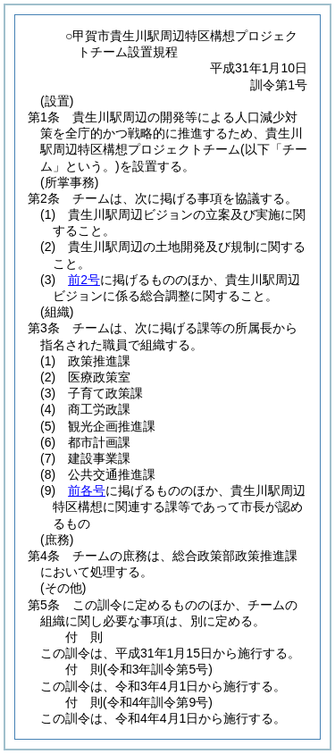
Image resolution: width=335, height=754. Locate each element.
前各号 (86, 490)
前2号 (84, 279)
